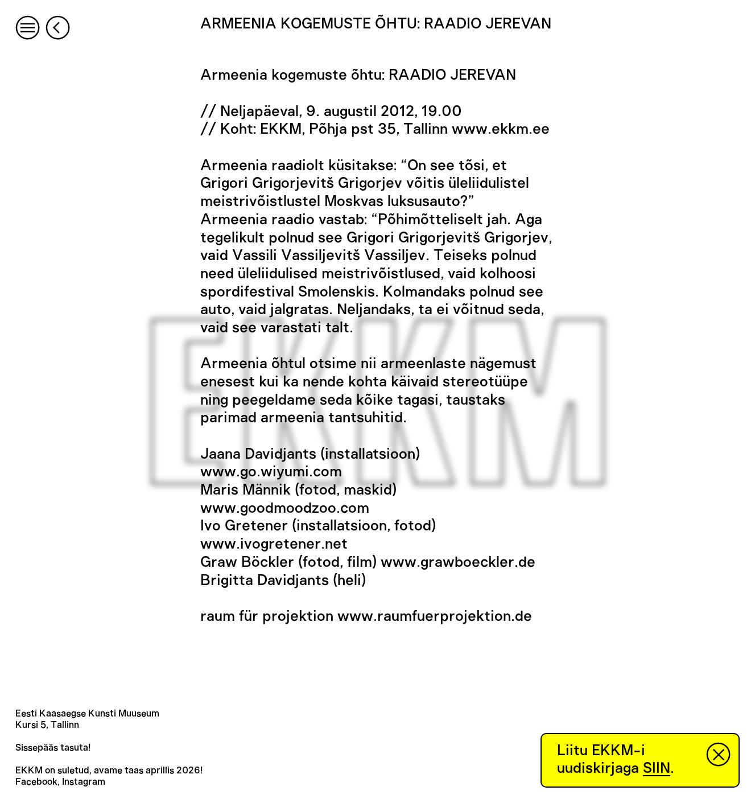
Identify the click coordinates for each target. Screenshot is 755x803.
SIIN (656, 768)
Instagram (83, 781)
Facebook (36, 781)
